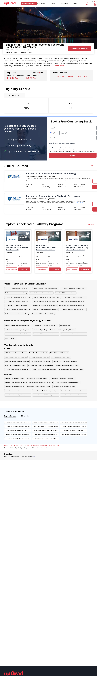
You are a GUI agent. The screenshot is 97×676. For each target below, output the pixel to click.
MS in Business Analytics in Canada (16, 357)
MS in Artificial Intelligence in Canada (44, 369)
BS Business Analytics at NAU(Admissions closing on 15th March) (77, 247)
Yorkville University (12, 250)
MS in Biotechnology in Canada (41, 361)
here (34, 456)
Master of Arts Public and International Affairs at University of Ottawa (45, 431)
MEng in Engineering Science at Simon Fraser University (45, 427)
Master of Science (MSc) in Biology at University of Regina (17, 435)
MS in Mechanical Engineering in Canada (40, 365)
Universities (35, 445)
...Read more (58, 66)
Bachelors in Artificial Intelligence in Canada (46, 395)
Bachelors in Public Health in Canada (64, 386)
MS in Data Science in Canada (38, 353)
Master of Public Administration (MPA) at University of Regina (45, 422)
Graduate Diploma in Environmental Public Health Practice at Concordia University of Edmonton (18, 422)
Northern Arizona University (45, 250)
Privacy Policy (91, 151)
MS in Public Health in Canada (59, 353)
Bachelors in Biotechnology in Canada (41, 382)
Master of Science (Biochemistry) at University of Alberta (46, 435)
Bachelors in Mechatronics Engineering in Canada (74, 395)
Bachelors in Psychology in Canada (16, 382)
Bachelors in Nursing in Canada (14, 378)
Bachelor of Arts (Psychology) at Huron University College (74, 435)
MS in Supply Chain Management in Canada (17, 370)
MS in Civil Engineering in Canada (15, 365)
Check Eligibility (11, 269)
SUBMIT (72, 155)
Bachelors (68, 148)
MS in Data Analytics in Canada (60, 357)
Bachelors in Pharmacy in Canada (37, 378)
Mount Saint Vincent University (49, 445)
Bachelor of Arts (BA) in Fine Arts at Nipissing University (18, 439)
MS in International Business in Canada (17, 361)
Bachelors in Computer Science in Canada (62, 379)
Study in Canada (25, 445)
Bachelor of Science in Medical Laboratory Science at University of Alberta (74, 431)
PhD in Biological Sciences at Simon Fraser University (74, 427)
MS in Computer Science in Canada (16, 353)
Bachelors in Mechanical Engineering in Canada (46, 391)
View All (90, 166)
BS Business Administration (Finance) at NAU (47, 247)
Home (6, 445)
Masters (54, 148)
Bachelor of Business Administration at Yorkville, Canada (18, 247)
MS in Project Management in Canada (67, 365)
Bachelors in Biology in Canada (14, 386)
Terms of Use (79, 151)
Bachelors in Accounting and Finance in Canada (18, 391)
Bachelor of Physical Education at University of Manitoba (18, 431)
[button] (51, 132)
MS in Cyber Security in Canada (39, 357)
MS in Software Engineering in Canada (65, 361)
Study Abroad (14, 445)
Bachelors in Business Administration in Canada (73, 391)
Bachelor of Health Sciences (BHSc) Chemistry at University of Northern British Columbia (18, 427)
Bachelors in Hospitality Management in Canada (18, 395)
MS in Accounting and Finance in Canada (71, 369)
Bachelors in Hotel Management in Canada (67, 383)
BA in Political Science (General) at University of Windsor (45, 439)
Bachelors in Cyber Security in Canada (38, 386)
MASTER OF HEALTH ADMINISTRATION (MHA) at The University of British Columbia (74, 422)
